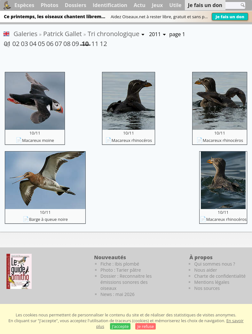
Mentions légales (211, 282)
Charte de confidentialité (220, 276)
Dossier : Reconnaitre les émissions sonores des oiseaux (126, 282)
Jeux (157, 5)
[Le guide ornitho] (19, 271)
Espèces (24, 5)
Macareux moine (38, 140)
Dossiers (75, 5)
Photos (49, 5)
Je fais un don (230, 16)
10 (85, 42)
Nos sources (207, 288)
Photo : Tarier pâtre (120, 270)
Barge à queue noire (48, 219)
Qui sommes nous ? (214, 264)
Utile (175, 5)
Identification (110, 5)
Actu (140, 5)
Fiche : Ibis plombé (119, 264)
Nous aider (205, 270)
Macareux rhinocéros (132, 140)
